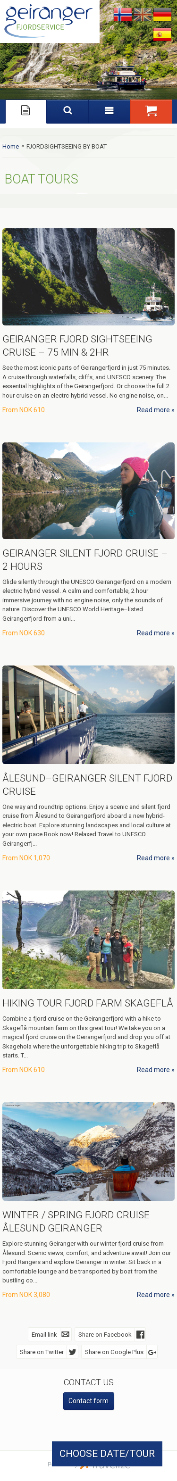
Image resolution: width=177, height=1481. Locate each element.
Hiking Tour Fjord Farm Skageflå (87, 1003)
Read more (153, 410)
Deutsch (162, 15)
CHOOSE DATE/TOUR (107, 1453)
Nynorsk (123, 15)
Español (162, 35)
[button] (151, 111)
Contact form (88, 1401)
